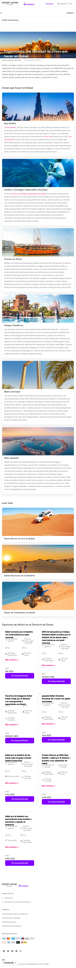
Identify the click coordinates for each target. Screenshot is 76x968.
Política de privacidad (11, 918)
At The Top (47, 136)
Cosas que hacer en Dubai (32, 60)
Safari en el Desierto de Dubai (11, 60)
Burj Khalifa (11, 127)
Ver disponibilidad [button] (19, 675)
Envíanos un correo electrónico (18, 902)
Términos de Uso (9, 922)
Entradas (49, 3)
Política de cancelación (11, 926)
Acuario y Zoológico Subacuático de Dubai (28, 193)
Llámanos (9, 898)
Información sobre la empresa (15, 914)
